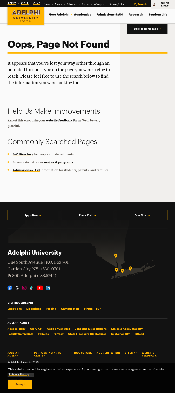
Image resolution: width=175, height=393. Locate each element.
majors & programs (58, 162)
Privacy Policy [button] (19, 374)
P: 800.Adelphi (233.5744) (32, 275)
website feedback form (63, 120)
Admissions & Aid (26, 170)
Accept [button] (20, 384)
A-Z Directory (23, 154)
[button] (140, 4)
